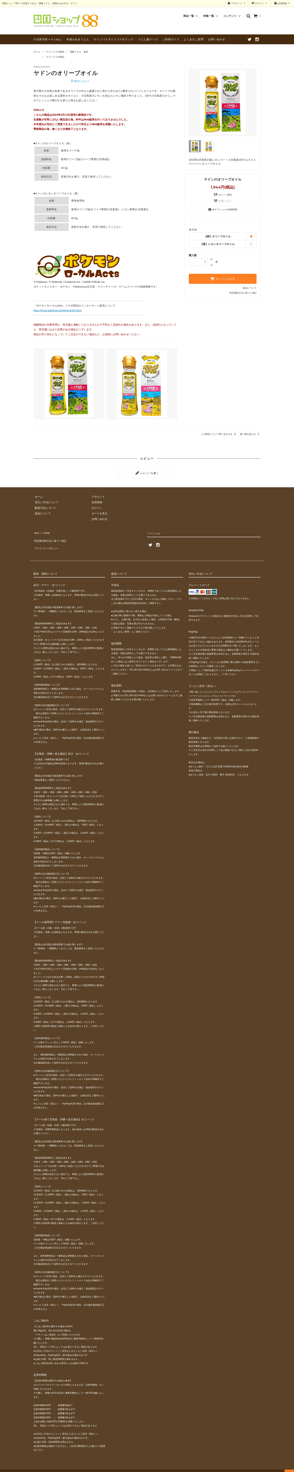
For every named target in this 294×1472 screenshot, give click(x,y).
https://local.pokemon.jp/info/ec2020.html (57, 310)
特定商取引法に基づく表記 (243, 293)
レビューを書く (147, 472)
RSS (36, 530)
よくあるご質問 (194, 39)
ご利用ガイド (170, 39)
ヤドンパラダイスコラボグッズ (113, 39)
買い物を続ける (250, 434)
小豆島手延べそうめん (47, 39)
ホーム (36, 51)
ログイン (259, 3)
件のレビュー (80, 81)
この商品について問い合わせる (219, 434)
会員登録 (282, 3)
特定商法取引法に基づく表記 (50, 536)
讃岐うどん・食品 (79, 51)
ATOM (44, 530)
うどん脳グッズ (148, 39)
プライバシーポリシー (46, 541)
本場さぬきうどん (77, 39)
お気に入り (223, 201)
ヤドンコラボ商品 (55, 51)
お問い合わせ (216, 39)
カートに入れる (222, 279)
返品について (250, 288)
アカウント (236, 3)
